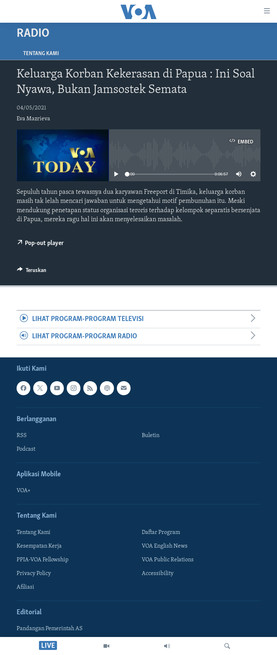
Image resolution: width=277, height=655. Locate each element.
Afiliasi (25, 587)
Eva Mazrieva (33, 119)
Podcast (26, 449)
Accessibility (157, 573)
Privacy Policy (34, 573)
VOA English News (165, 546)
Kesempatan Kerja (39, 546)
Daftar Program (161, 532)
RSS (22, 435)
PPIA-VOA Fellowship (43, 560)
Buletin (150, 435)
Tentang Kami (41, 54)
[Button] (31, 272)
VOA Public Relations (168, 560)
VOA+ (24, 491)
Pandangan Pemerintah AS (50, 629)
